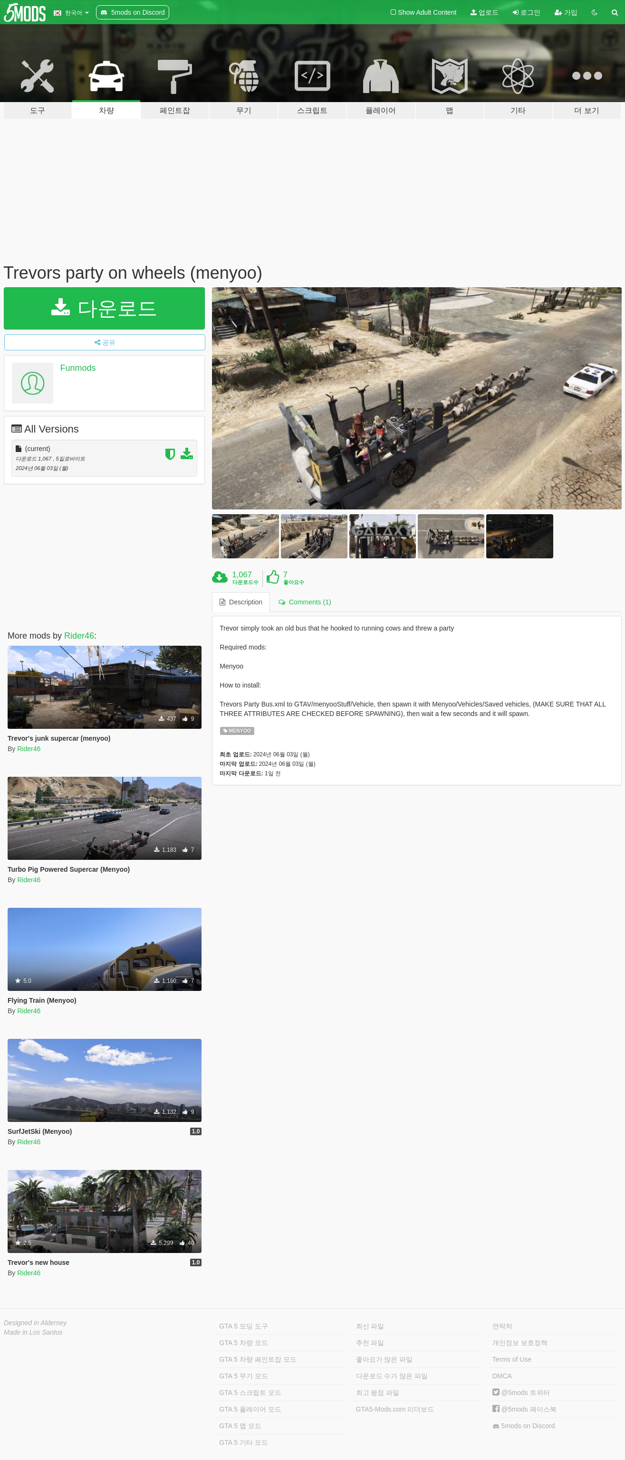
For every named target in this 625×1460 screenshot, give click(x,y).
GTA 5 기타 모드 (243, 1442)
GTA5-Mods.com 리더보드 (395, 1409)
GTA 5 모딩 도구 (243, 1326)
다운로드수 (245, 582)
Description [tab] (241, 602)
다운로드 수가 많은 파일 (392, 1376)
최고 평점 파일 (378, 1392)
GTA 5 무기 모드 (243, 1376)
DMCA (502, 1376)
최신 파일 (370, 1326)
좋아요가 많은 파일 (384, 1359)
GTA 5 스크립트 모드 (250, 1392)
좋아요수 (293, 582)
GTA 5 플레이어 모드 (250, 1409)
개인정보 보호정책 (520, 1343)
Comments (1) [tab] (305, 602)
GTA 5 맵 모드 (240, 1426)
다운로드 (104, 308)
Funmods (78, 368)
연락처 (502, 1326)
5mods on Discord (523, 1426)
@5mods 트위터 (521, 1392)
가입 (566, 12)
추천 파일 (370, 1343)
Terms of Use (511, 1359)
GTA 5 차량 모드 (243, 1343)
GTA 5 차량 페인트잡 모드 (257, 1359)
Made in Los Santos (33, 1332)
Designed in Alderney (35, 1323)
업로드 (485, 12)
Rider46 (79, 636)
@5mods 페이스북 (524, 1409)
